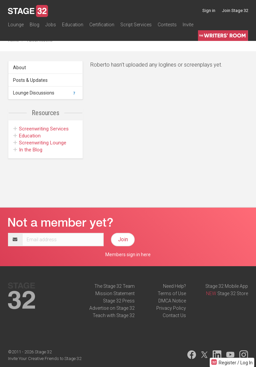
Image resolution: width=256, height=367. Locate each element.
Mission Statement (115, 293)
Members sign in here (128, 254)
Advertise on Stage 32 (112, 308)
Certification (101, 24)
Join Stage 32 (235, 10)
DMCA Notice (172, 300)
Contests (167, 24)
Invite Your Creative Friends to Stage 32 (44, 358)
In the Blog (27, 150)
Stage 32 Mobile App (226, 286)
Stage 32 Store (232, 293)
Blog (34, 24)
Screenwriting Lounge (39, 143)
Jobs (50, 24)
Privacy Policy (171, 308)
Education (72, 24)
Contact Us (174, 315)
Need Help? (174, 286)
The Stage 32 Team (114, 286)
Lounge (16, 24)
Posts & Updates (30, 80)
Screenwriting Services (41, 129)
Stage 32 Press (119, 300)
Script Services (136, 24)
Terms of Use (172, 293)
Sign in (208, 10)
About (19, 67)
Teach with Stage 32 (114, 315)
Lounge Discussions (45, 93)
